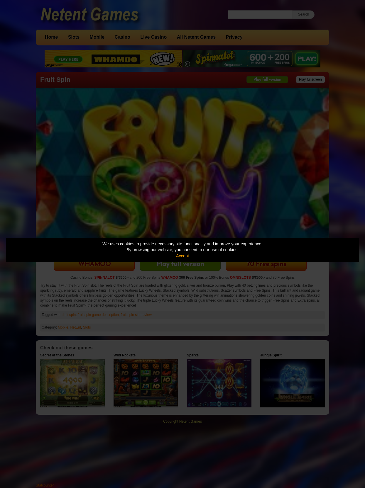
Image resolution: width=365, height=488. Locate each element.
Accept (182, 256)
